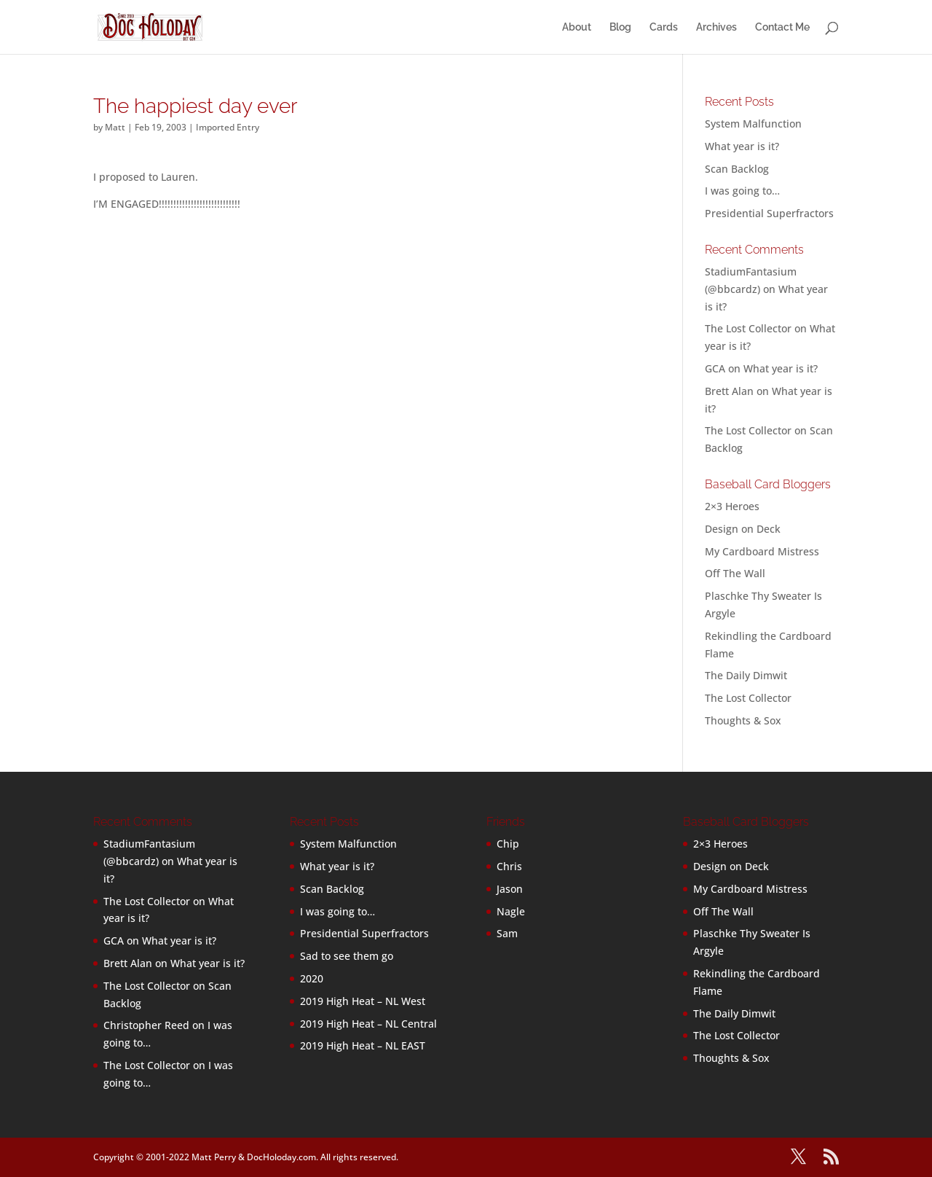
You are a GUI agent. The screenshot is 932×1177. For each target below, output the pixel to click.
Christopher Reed (146, 1025)
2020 (311, 978)
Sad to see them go (346, 956)
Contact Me (782, 27)
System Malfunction (753, 123)
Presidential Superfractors (769, 213)
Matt (115, 127)
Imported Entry (227, 127)
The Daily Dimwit (746, 675)
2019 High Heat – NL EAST (362, 1045)
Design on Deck (743, 529)
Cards (663, 27)
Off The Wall (735, 573)
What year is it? (742, 146)
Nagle (511, 911)
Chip (508, 844)
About (576, 27)
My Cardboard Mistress (762, 551)
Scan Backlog (737, 169)
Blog (620, 27)
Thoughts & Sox (743, 720)
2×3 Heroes (732, 506)
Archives (716, 27)
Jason (510, 889)
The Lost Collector (748, 698)
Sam (507, 933)
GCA (715, 368)
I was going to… (742, 191)
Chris (509, 866)
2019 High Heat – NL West (362, 1001)
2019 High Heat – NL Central (368, 1024)
